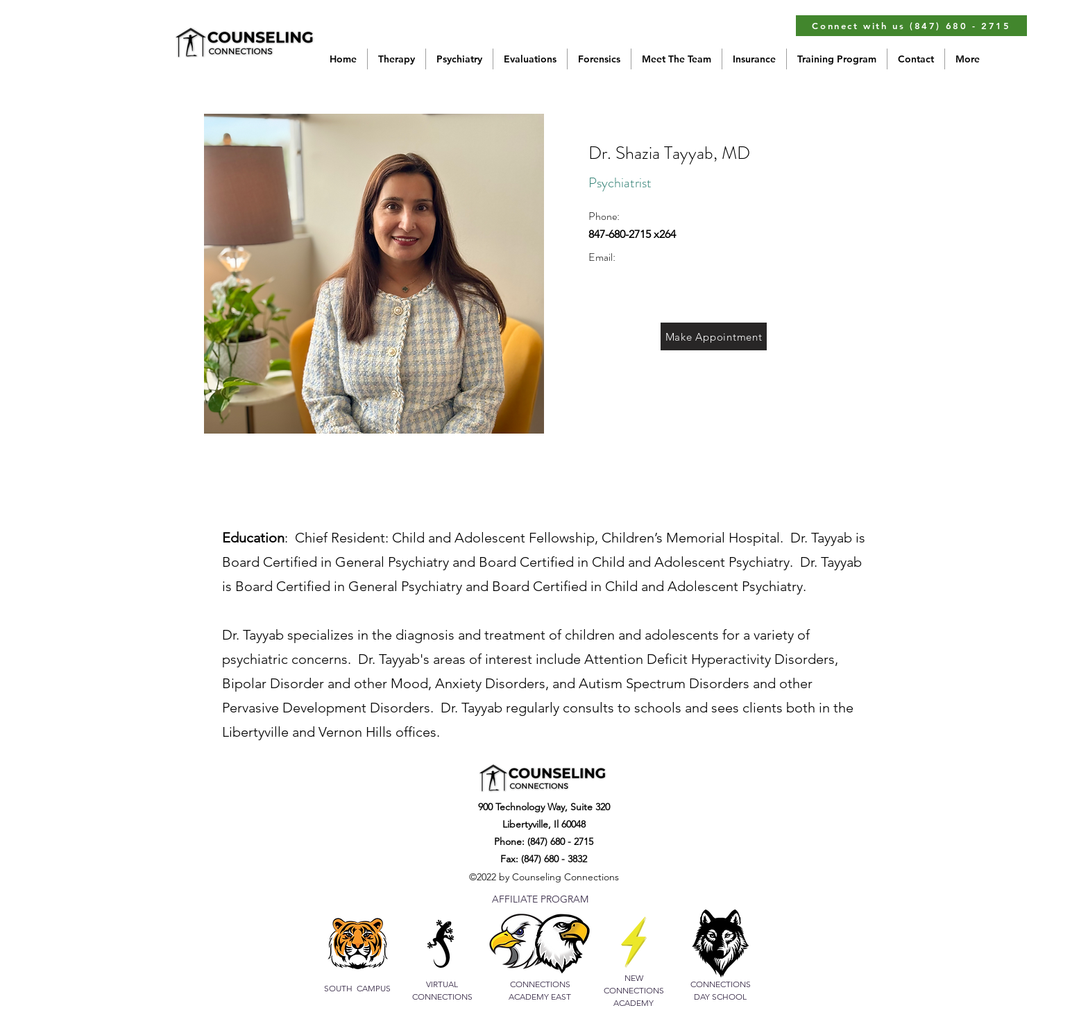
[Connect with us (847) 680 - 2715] (911, 25)
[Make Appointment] (714, 336)
